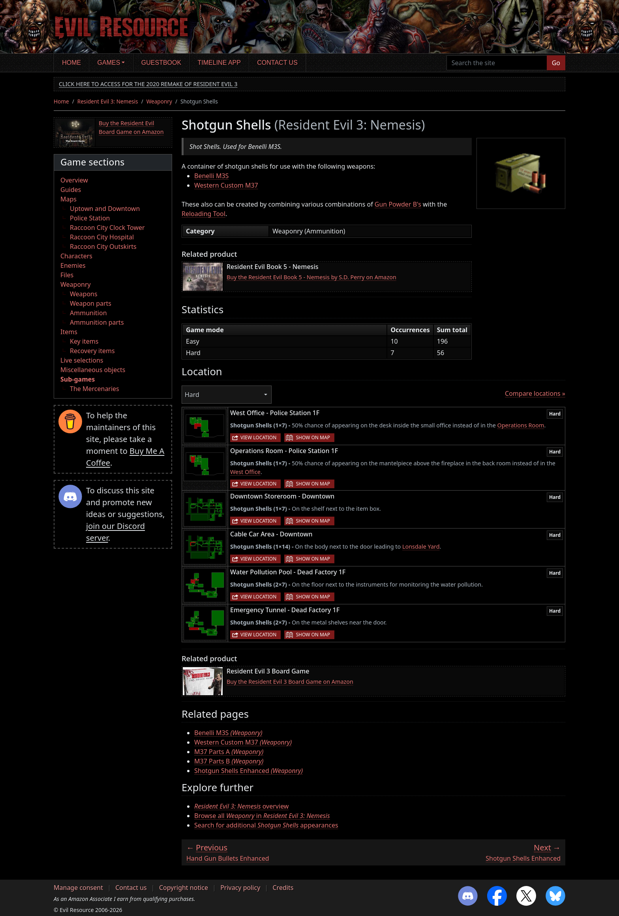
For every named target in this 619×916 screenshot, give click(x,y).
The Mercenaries (94, 388)
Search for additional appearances (266, 825)
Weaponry (159, 101)
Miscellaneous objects (92, 369)
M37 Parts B (229, 761)
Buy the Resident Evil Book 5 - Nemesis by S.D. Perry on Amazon (311, 277)
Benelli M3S (211, 175)
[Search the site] (496, 62)
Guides (70, 189)
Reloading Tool (203, 213)
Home (71, 62)
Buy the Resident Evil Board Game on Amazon (131, 127)
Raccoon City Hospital (102, 237)
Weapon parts (90, 303)
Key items (84, 341)
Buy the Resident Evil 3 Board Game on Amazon (290, 681)
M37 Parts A (228, 751)
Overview (74, 180)
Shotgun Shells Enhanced (248, 770)
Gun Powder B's (398, 204)
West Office (245, 472)
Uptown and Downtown (105, 208)
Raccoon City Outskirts (103, 246)
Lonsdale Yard (421, 546)
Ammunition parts (97, 322)
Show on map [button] (313, 437)
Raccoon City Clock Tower (107, 227)
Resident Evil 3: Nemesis (107, 101)
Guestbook (161, 62)
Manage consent (78, 887)
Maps (68, 199)
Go (556, 62)
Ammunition (88, 312)
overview (241, 806)
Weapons (84, 294)
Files (66, 275)
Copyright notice (183, 887)
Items (68, 331)
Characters (76, 256)
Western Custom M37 (226, 185)
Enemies (73, 265)
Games (109, 62)
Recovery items (92, 350)
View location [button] (258, 437)
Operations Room (520, 425)
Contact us (277, 62)
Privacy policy (240, 887)
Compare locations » (535, 393)
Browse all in (262, 815)
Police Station (90, 218)
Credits (282, 887)
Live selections (81, 360)
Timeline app (219, 62)
